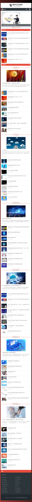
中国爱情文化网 (17, 491)
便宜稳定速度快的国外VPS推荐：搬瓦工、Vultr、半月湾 (18, 248)
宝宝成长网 (17, 484)
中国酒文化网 (4, 479)
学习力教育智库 (4, 488)
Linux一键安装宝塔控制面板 (13, 170)
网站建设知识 (16, 337)
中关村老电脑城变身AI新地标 (13, 107)
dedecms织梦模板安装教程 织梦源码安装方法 (16, 392)
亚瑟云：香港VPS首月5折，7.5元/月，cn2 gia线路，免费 (18, 304)
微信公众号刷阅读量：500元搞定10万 (15, 433)
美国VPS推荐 (16, 203)
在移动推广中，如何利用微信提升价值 (15, 443)
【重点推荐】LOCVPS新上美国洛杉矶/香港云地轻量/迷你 (18, 48)
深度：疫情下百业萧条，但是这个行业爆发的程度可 (17, 123)
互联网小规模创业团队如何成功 (9, 25)
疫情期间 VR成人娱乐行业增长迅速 (14, 128)
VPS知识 (16, 134)
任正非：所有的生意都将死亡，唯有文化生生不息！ (13, 419)
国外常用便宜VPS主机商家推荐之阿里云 (15, 258)
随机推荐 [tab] (16, 64)
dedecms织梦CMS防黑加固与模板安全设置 (16, 387)
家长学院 (16, 486)
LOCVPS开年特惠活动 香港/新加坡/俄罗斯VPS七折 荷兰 (18, 293)
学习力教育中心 (4, 486)
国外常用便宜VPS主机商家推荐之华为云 (15, 253)
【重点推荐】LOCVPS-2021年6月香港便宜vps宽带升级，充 (19, 38)
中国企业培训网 (17, 482)
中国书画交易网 (4, 482)
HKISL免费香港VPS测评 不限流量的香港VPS (16, 315)
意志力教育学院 (17, 488)
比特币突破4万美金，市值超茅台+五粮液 (11, 83)
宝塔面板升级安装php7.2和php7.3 (14, 165)
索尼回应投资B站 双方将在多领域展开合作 (16, 102)
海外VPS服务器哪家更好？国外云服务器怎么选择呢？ (18, 242)
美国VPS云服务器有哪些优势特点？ (14, 232)
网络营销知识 (16, 404)
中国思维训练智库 (5, 491)
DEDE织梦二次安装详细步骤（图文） (15, 382)
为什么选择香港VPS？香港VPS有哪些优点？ (11, 285)
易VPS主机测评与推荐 (20, 497)
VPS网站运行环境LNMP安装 (13, 186)
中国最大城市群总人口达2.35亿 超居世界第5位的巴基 (18, 54)
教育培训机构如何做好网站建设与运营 (15, 366)
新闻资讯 (16, 67)
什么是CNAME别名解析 (12, 376)
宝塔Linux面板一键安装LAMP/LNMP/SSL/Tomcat (17, 175)
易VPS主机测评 (16, 5)
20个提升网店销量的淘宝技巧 (13, 454)
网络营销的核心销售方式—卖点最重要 (15, 438)
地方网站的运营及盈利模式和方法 (14, 459)
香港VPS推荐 (16, 270)
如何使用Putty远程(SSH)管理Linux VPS (15, 191)
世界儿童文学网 (17, 479)
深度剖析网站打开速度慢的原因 (9, 352)
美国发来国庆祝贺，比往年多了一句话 (15, 59)
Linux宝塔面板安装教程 (12, 181)
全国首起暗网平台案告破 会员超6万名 (15, 118)
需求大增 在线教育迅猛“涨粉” (13, 112)
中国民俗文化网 (17, 477)
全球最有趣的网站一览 (12, 371)
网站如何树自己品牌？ (12, 465)
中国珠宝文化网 (4, 477)
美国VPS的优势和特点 (7, 218)
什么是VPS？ (5, 150)
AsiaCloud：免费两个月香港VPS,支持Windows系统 (17, 320)
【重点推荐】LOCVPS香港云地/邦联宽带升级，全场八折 (18, 43)
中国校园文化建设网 (5, 484)
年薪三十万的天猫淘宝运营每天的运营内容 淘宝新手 (17, 449)
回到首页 (4, 9)
